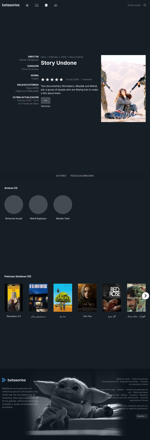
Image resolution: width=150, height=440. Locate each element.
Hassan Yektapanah (29, 59)
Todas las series (123, 379)
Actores (61, 175)
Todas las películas (140, 379)
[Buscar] (145, 5)
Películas (53, 57)
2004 (63, 57)
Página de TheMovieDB (27, 91)
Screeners (133, 395)
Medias (124, 395)
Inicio (43, 57)
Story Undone (76, 57)
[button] (13, 207)
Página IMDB (32, 88)
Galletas (120, 389)
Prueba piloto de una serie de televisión (121, 398)
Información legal (107, 389)
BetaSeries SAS (112, 395)
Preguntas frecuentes (129, 381)
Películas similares (82, 175)
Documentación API (110, 381)
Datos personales (140, 392)
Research (144, 395)
